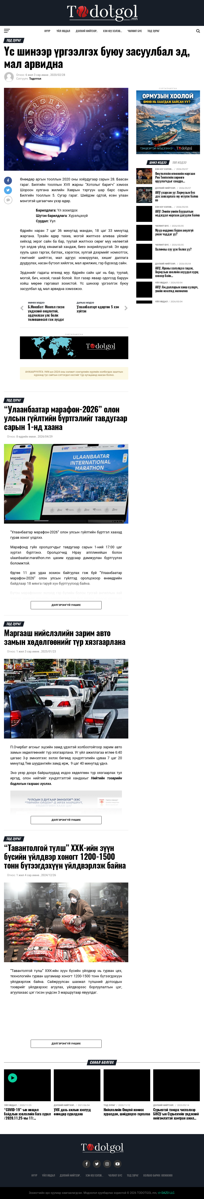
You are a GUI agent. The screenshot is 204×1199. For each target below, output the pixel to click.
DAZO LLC (166, 1193)
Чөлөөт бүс (135, 31)
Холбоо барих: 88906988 (158, 1175)
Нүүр (47, 31)
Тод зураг (153, 31)
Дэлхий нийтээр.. (86, 31)
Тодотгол (35, 78)
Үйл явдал (63, 31)
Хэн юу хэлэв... (112, 31)
